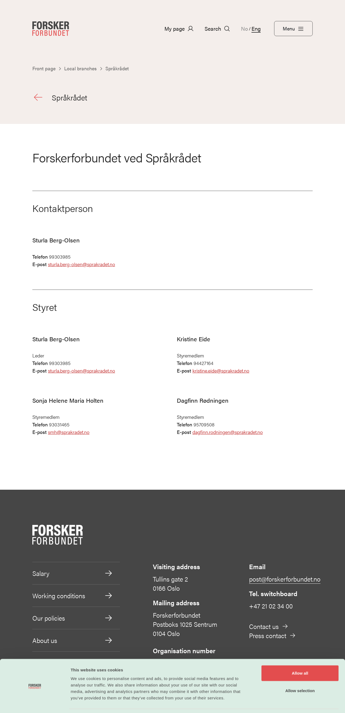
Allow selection (300, 673)
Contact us (268, 627)
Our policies (72, 619)
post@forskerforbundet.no (284, 580)
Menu (293, 28)
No (244, 28)
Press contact (272, 636)
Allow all (300, 655)
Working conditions (72, 596)
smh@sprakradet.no (68, 433)
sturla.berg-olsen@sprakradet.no (81, 265)
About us (72, 641)
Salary (72, 574)
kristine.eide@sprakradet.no (220, 371)
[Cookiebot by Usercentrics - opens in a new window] (34, 702)
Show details (282, 702)
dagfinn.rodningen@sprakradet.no (227, 433)
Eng (256, 28)
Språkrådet (61, 97)
